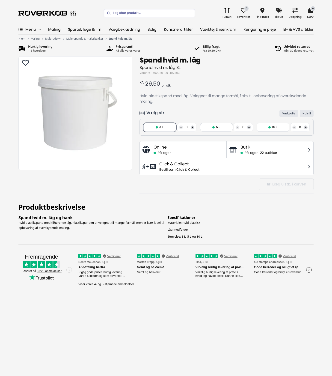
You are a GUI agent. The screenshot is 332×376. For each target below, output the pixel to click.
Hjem (21, 39)
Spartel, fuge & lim (84, 29)
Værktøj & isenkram (218, 29)
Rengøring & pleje (259, 29)
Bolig (152, 29)
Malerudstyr (53, 39)
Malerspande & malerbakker (84, 39)
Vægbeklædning (124, 29)
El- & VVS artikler (298, 29)
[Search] (149, 13)
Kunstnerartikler (178, 29)
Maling (54, 29)
